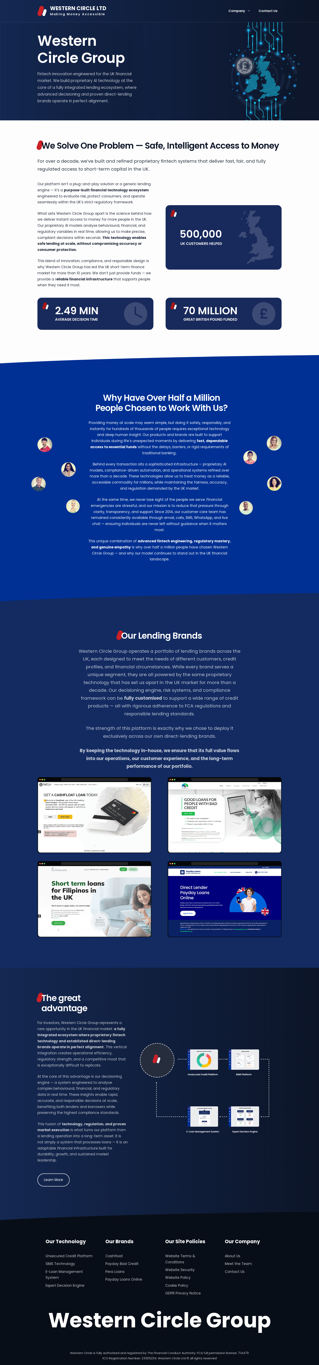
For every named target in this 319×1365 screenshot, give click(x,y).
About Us (232, 1256)
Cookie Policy (176, 1285)
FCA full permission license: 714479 (223, 1353)
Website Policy (178, 1277)
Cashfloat (114, 1256)
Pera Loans (115, 1271)
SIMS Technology (60, 1263)
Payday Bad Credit (122, 1263)
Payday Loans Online (123, 1279)
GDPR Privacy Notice (183, 1293)
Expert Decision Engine (65, 1285)
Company (241, 11)
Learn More (53, 1179)
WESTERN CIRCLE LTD (78, 8)
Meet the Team (238, 1263)
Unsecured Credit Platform (69, 1256)
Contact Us (268, 11)
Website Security (180, 1269)
